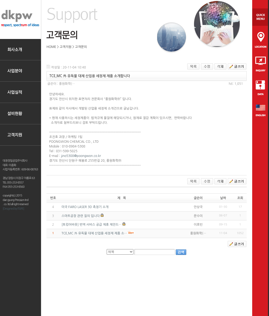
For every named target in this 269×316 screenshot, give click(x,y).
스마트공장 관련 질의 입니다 (80, 216)
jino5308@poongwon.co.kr (81, 155)
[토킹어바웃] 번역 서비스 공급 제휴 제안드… (91, 224)
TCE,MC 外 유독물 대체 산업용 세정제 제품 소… (94, 233)
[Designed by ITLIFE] (13, 208)
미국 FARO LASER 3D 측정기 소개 (84, 207)
